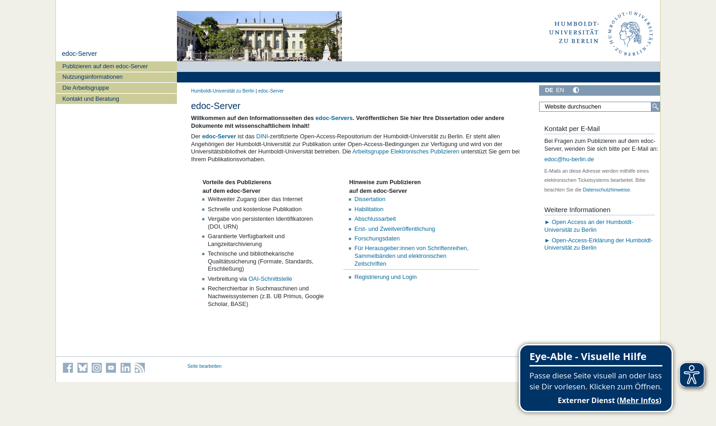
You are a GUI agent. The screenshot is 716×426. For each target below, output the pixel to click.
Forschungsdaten (377, 238)
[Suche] (655, 107)
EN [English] (560, 90)
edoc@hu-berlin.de (569, 159)
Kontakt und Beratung (90, 98)
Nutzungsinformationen (92, 76)
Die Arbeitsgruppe (85, 87)
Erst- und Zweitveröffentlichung (394, 228)
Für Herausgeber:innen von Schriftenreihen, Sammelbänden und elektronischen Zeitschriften (411, 256)
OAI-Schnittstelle (270, 278)
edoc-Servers (333, 118)
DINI (262, 136)
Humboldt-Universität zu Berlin (222, 90)
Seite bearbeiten (204, 366)
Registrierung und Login (385, 276)
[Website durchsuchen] (599, 107)
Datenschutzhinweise (606, 189)
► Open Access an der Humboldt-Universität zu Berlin (588, 225)
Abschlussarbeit (375, 218)
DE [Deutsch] (549, 90)
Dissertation (370, 199)
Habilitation (368, 209)
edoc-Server (79, 53)
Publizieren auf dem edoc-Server (105, 66)
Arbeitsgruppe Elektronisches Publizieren (405, 151)
